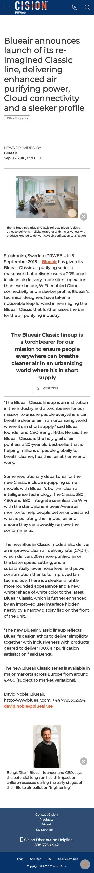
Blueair (49, 261)
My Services (46, 830)
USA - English (16, 118)
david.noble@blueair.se (28, 706)
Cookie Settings (68, 859)
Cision (54, 866)
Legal (20, 859)
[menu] (6, 7)
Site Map (35, 859)
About (46, 824)
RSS (49, 859)
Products (46, 819)
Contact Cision (46, 814)
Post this (47, 388)
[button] (74, 7)
